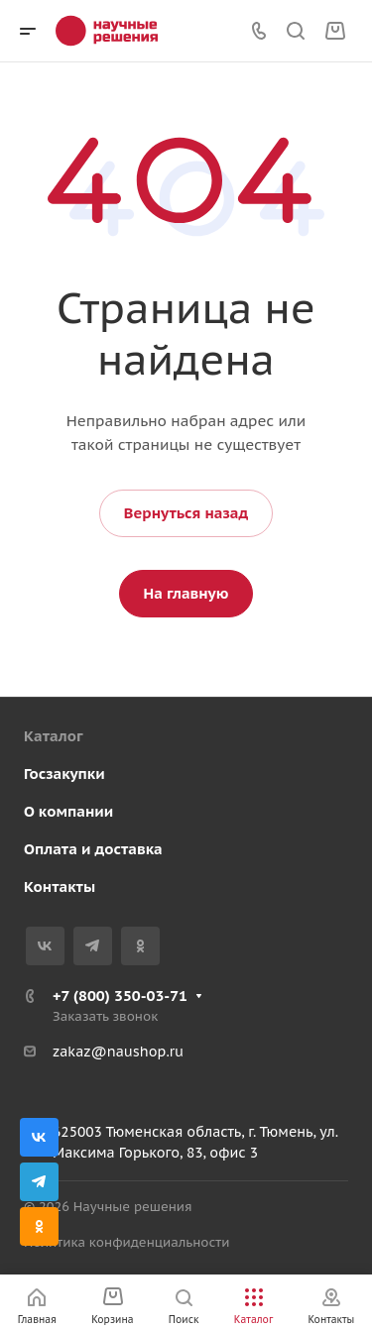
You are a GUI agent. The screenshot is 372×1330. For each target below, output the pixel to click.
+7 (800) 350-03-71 (120, 995)
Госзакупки (64, 773)
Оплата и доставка (93, 848)
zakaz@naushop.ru (118, 1051)
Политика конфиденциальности (126, 1242)
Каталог (53, 735)
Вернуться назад (186, 512)
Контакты (59, 886)
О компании (68, 811)
